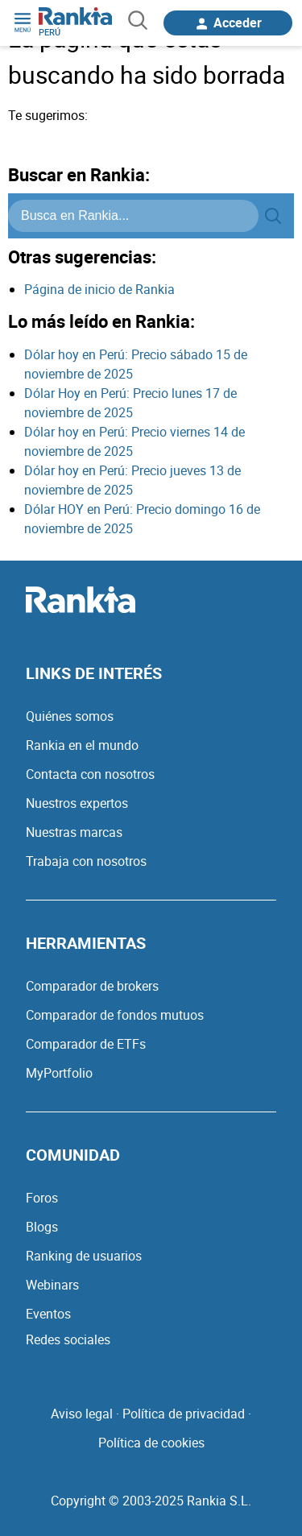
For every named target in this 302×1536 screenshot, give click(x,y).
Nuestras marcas (74, 832)
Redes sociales (68, 1339)
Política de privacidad (183, 1413)
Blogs (42, 1227)
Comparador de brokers (92, 986)
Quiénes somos (70, 716)
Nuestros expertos (77, 803)
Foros (42, 1198)
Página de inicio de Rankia (99, 289)
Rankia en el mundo (82, 745)
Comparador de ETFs (86, 1044)
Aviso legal (82, 1413)
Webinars (52, 1285)
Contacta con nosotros (90, 774)
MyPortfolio (59, 1073)
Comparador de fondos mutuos (115, 1015)
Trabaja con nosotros (86, 861)
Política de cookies (151, 1442)
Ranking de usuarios (84, 1256)
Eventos (48, 1314)
